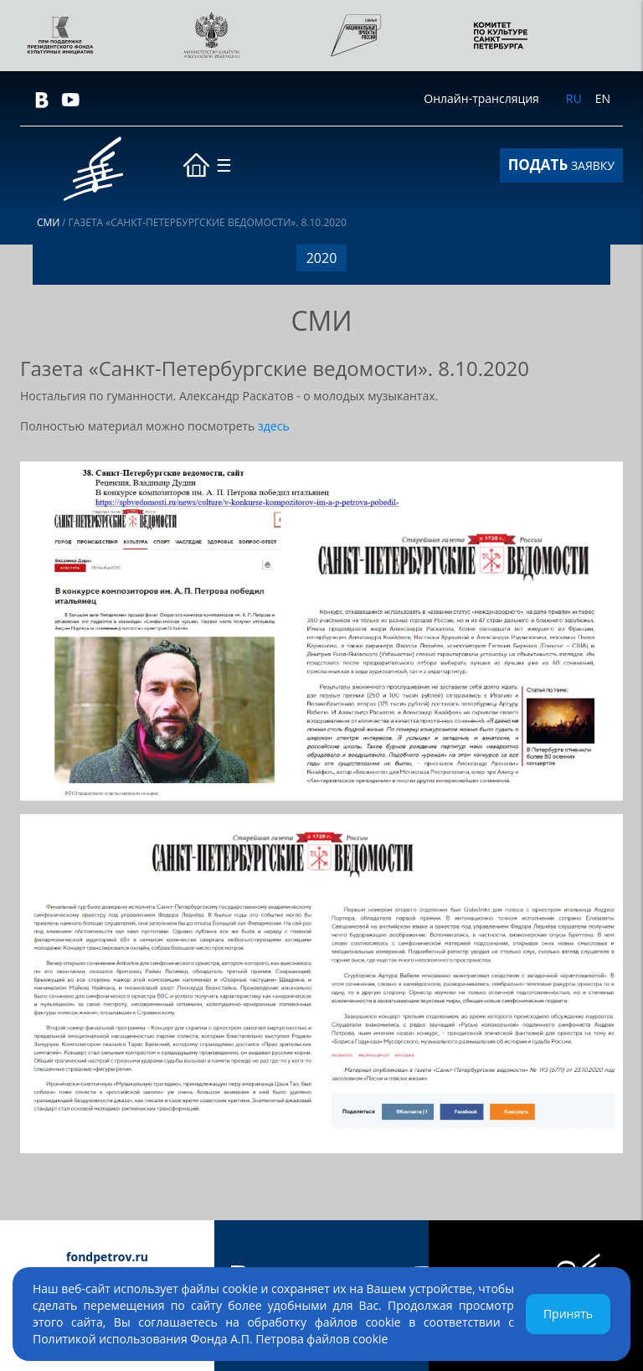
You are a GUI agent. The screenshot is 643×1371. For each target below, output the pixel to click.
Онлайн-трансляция (481, 98)
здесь (274, 426)
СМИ (48, 223)
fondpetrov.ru (107, 1257)
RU (574, 98)
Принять (568, 1314)
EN (602, 98)
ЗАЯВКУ (561, 164)
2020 (321, 258)
